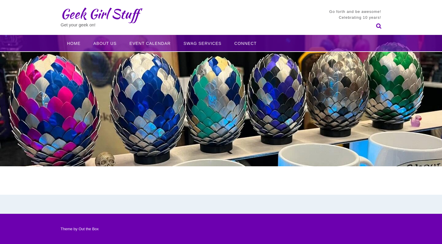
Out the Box (88, 229)
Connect (245, 43)
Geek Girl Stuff (100, 13)
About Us (105, 43)
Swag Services (203, 43)
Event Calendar (150, 43)
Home (73, 43)
